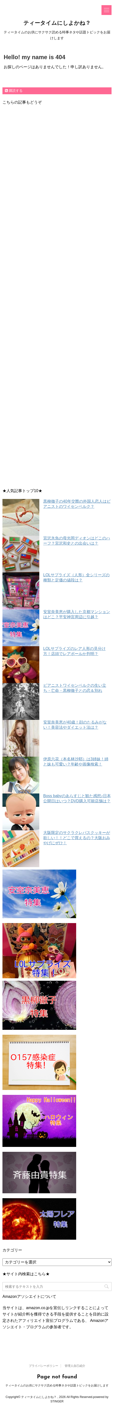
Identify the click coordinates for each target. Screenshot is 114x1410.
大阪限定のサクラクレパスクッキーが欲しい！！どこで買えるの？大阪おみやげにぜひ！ (76, 838)
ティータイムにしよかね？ (57, 23)
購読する (14, 91)
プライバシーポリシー (43, 1359)
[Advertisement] (57, 297)
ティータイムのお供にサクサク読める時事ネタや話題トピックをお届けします (57, 1379)
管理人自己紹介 (75, 1359)
